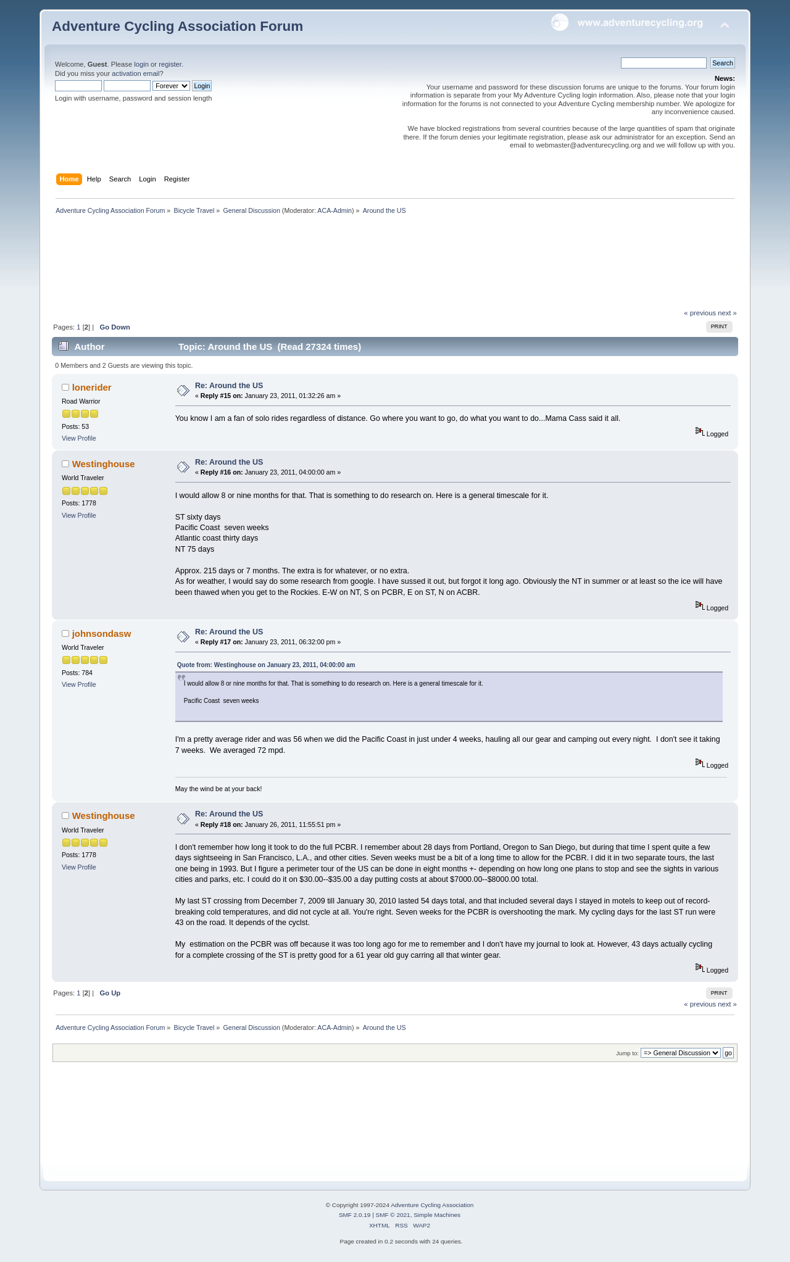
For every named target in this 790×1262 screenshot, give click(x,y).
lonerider (92, 387)
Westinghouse (103, 464)
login (141, 64)
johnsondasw (101, 633)
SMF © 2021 (393, 1214)
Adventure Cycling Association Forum (177, 26)
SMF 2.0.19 (355, 1214)
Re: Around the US (229, 385)
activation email (135, 73)
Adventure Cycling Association (432, 1205)
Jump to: (627, 1053)
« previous (700, 313)
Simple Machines (437, 1214)
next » (727, 313)
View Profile (79, 438)
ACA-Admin (334, 210)
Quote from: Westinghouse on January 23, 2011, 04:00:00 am (266, 665)
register (170, 64)
